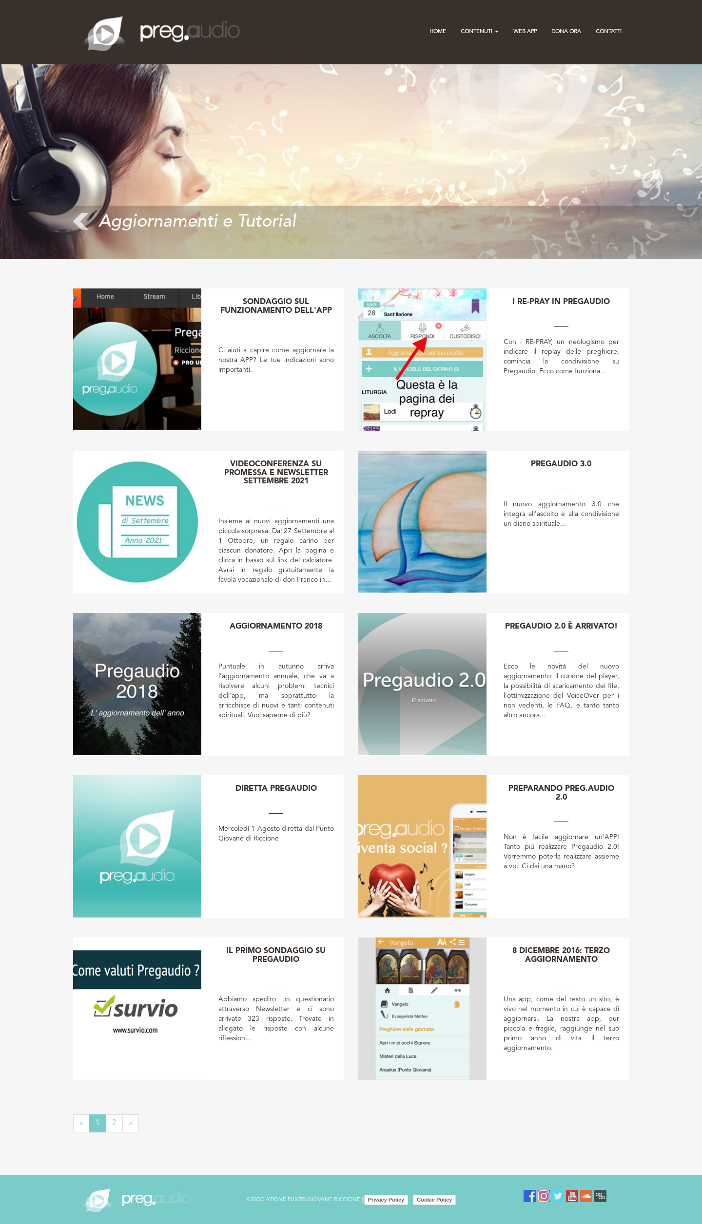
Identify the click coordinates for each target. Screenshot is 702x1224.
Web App (525, 32)
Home (437, 32)
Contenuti (480, 32)
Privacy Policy (386, 1200)
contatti (609, 32)
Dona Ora (566, 32)
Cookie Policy (434, 1200)
